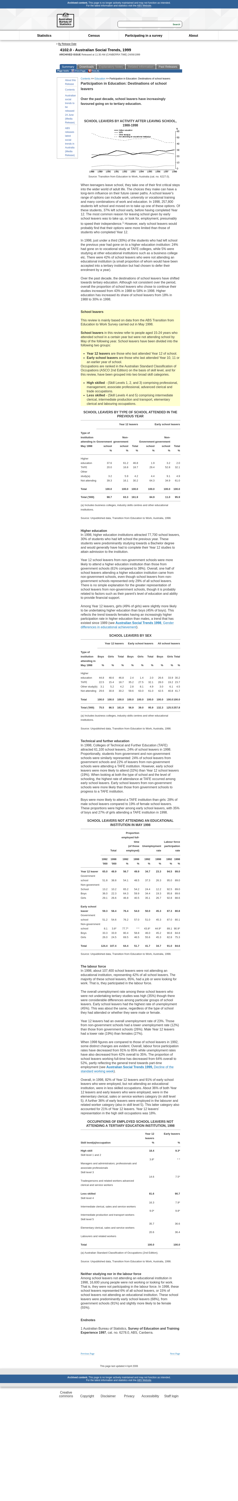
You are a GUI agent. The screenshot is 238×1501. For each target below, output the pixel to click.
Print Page (78, 71)
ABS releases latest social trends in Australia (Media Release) (70, 142)
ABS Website (144, 5)
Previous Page (87, 1353)
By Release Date (67, 44)
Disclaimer (108, 1396)
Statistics (44, 35)
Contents (70, 89)
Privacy (129, 1396)
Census (94, 35)
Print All (93, 71)
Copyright (87, 1396)
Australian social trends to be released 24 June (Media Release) (70, 109)
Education (100, 78)
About (193, 35)
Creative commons (66, 1394)
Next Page (175, 1353)
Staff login (171, 1396)
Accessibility (150, 1396)
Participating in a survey (143, 35)
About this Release (70, 82)
